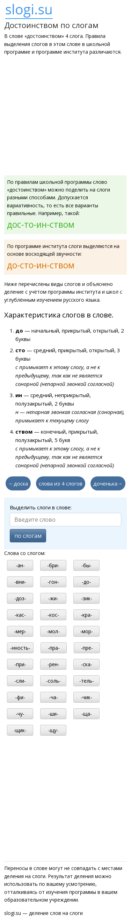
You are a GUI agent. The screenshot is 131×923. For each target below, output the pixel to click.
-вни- (20, 581)
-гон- (53, 581)
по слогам (28, 536)
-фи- (20, 697)
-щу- (53, 730)
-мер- (20, 631)
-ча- (53, 697)
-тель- (86, 680)
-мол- (53, 631)
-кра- (86, 614)
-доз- (20, 598)
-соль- (53, 680)
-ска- (86, 664)
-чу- (20, 713)
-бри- (53, 565)
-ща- (86, 713)
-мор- (86, 631)
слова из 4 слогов (60, 483)
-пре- (87, 647)
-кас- (20, 614)
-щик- (20, 730)
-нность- (20, 647)
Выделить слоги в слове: (41, 507)
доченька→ (108, 483)
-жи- (53, 598)
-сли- (20, 680)
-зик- (86, 598)
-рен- (53, 664)
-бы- (86, 565)
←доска (18, 483)
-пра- (54, 647)
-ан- (20, 565)
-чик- (86, 697)
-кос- (53, 614)
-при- (20, 664)
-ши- (53, 713)
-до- (86, 581)
